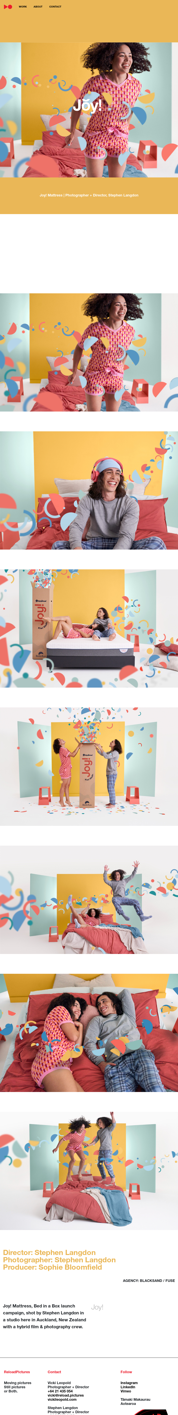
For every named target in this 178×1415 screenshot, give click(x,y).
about (38, 7)
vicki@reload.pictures (66, 1396)
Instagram (129, 1383)
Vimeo (126, 1391)
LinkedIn (128, 1387)
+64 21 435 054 (60, 1391)
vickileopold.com (62, 1400)
